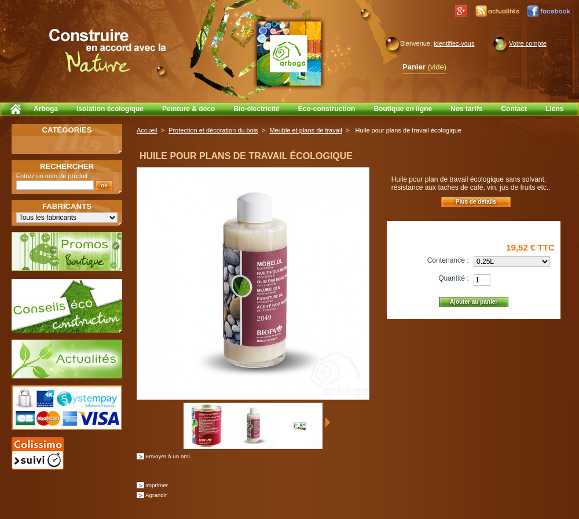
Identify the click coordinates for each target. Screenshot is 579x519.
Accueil (147, 130)
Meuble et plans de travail (305, 130)
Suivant (327, 422)
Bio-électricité (256, 109)
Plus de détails (476, 201)
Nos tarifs (466, 109)
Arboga (46, 109)
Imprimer (156, 485)
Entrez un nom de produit (52, 175)
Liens (554, 109)
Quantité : (453, 278)
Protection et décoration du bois (213, 130)
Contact (514, 109)
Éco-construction (327, 109)
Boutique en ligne (402, 109)
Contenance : (448, 260)
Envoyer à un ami (167, 456)
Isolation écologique (110, 109)
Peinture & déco (188, 109)
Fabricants (66, 206)
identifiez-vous (454, 43)
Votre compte (528, 43)
